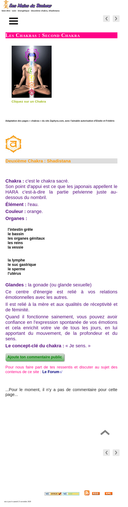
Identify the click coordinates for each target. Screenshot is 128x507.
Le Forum (50, 372)
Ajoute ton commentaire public (34, 357)
